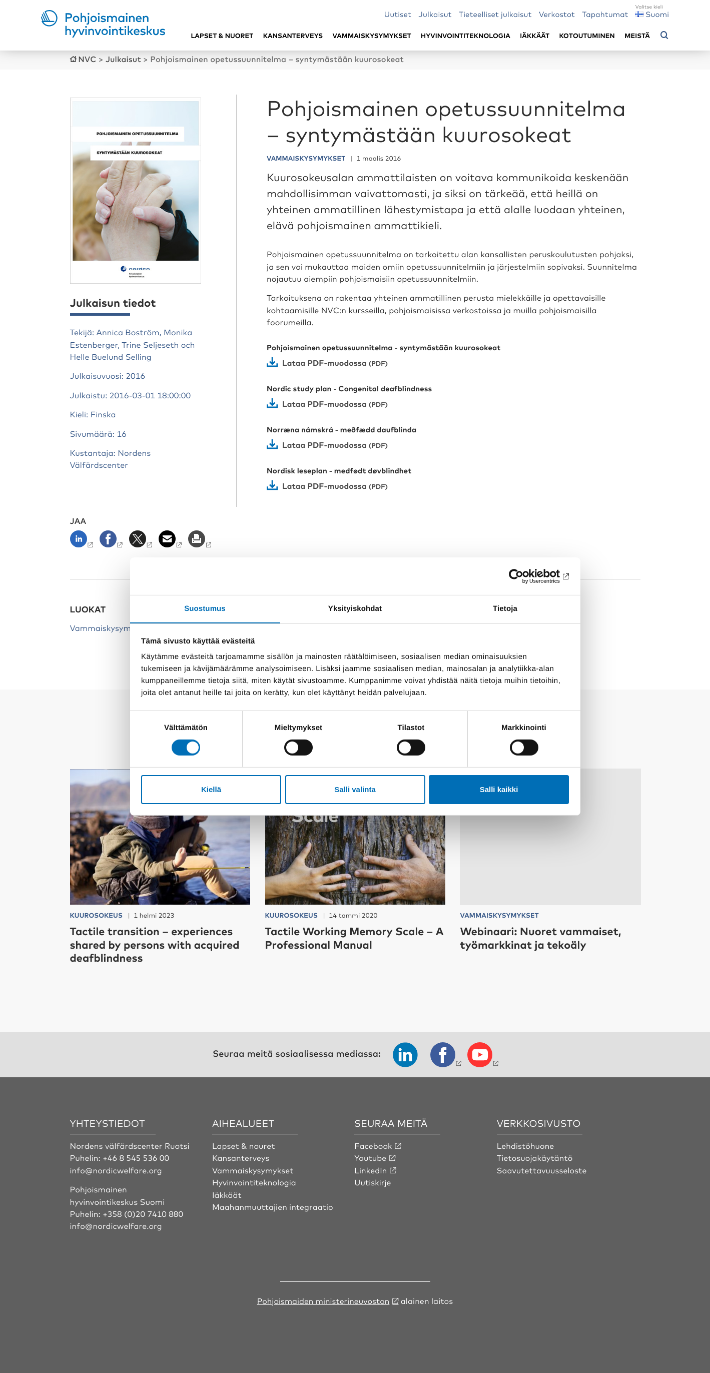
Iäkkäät (534, 36)
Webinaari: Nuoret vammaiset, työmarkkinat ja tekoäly (542, 937)
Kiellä (211, 789)
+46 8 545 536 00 (136, 1156)
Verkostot (557, 14)
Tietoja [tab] (505, 608)
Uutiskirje (372, 1181)
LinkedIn (370, 1169)
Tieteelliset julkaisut (495, 14)
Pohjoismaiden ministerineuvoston (323, 1299)
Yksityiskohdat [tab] (355, 608)
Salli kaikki (499, 789)
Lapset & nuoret (222, 36)
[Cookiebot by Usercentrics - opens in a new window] (525, 575)
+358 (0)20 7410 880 (143, 1212)
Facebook (373, 1144)
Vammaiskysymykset (372, 36)
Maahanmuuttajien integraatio (273, 1205)
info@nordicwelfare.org (116, 1169)
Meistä (637, 36)
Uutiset (397, 14)
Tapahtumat (605, 14)
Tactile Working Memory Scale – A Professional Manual (351, 937)
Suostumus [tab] (205, 608)
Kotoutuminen (587, 36)
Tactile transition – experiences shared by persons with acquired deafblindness (157, 943)
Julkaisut (434, 14)
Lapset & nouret (244, 1144)
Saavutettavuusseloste (542, 1169)
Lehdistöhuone (526, 1144)
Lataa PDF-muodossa (325, 361)
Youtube (370, 1156)
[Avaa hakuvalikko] (664, 36)
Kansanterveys (293, 36)
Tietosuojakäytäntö (535, 1156)
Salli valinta (355, 789)
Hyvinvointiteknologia (465, 36)
